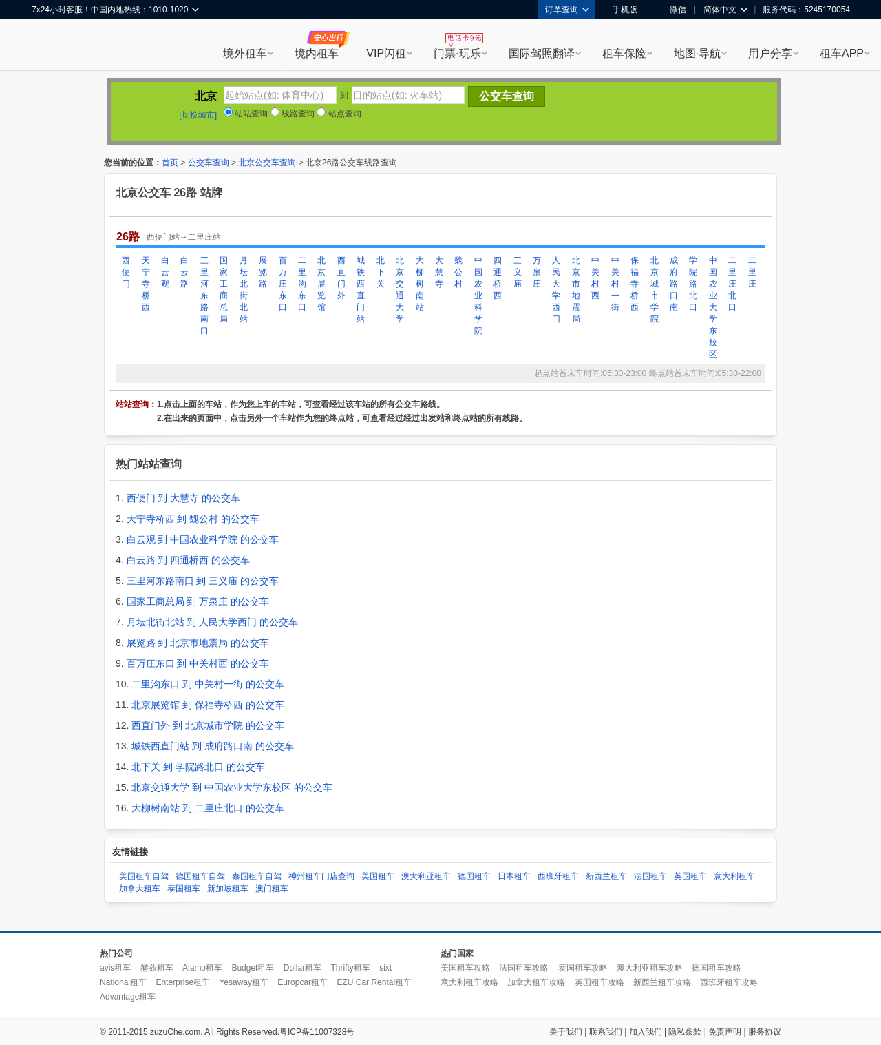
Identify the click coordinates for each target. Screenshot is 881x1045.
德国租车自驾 (200, 876)
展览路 (263, 272)
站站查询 (246, 113)
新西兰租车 (606, 876)
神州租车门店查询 (321, 876)
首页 (170, 162)
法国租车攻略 (524, 968)
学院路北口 (693, 284)
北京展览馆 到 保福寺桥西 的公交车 (207, 704)
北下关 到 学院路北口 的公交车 (198, 766)
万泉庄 (537, 272)
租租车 (49, 46)
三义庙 (517, 272)
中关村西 (595, 278)
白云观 (165, 272)
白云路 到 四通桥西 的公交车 (189, 560)
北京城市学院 (654, 290)
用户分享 (770, 53)
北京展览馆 (321, 284)
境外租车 (245, 53)
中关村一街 (615, 284)
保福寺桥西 (634, 284)
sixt (385, 968)
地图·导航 (697, 53)
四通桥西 (497, 278)
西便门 (126, 272)
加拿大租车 (139, 888)
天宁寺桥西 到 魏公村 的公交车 (193, 518)
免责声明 (724, 1032)
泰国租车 (183, 888)
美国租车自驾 (144, 876)
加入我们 (645, 1032)
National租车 (123, 982)
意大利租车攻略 (469, 982)
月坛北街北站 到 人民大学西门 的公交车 (213, 622)
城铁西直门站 (361, 290)
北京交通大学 (400, 290)
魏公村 (458, 272)
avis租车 (115, 968)
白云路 (184, 272)
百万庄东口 (283, 284)
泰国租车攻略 (583, 968)
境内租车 (317, 53)
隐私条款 (684, 1032)
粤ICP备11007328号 (316, 1032)
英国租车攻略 (599, 982)
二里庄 (752, 272)
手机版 (620, 9)
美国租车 (377, 876)
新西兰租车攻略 (662, 982)
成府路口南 (674, 284)
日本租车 (514, 876)
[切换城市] (198, 115)
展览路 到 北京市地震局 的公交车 (198, 642)
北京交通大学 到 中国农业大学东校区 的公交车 (231, 787)
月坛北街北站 (244, 290)
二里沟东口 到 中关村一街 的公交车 (207, 684)
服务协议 (764, 1032)
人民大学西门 (556, 290)
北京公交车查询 (267, 162)
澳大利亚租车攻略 (650, 968)
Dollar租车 (302, 968)
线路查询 (292, 113)
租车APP (842, 53)
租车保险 (624, 53)
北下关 (380, 272)
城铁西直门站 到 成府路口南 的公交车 (212, 746)
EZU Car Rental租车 (374, 982)
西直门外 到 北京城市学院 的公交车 (207, 725)
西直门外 (341, 278)
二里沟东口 (302, 284)
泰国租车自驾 (257, 876)
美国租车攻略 (465, 968)
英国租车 (690, 876)
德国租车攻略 (716, 968)
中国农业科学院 (478, 295)
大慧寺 (439, 272)
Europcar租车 (302, 982)
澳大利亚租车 (426, 876)
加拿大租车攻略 (536, 982)
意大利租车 (734, 876)
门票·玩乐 (457, 53)
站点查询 (339, 113)
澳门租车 (271, 888)
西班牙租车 (558, 876)
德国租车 (474, 876)
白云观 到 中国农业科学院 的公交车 (203, 539)
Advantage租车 (128, 997)
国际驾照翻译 (542, 53)
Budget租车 (252, 968)
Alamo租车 (202, 968)
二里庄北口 (732, 284)
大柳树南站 (420, 284)
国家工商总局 (224, 290)
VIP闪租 (386, 53)
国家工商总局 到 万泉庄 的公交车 (198, 601)
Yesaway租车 (243, 982)
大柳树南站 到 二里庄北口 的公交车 (207, 808)
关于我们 (565, 1032)
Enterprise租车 (183, 982)
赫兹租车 (156, 968)
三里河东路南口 (204, 295)
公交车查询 (208, 162)
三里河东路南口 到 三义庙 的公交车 (203, 580)
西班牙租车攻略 (729, 982)
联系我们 (605, 1032)
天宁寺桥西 (146, 284)
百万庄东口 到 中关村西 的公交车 (198, 663)
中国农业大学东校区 (713, 307)
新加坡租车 (227, 888)
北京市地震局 (576, 290)
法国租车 (650, 876)
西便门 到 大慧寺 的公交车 (184, 498)
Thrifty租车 (350, 968)
